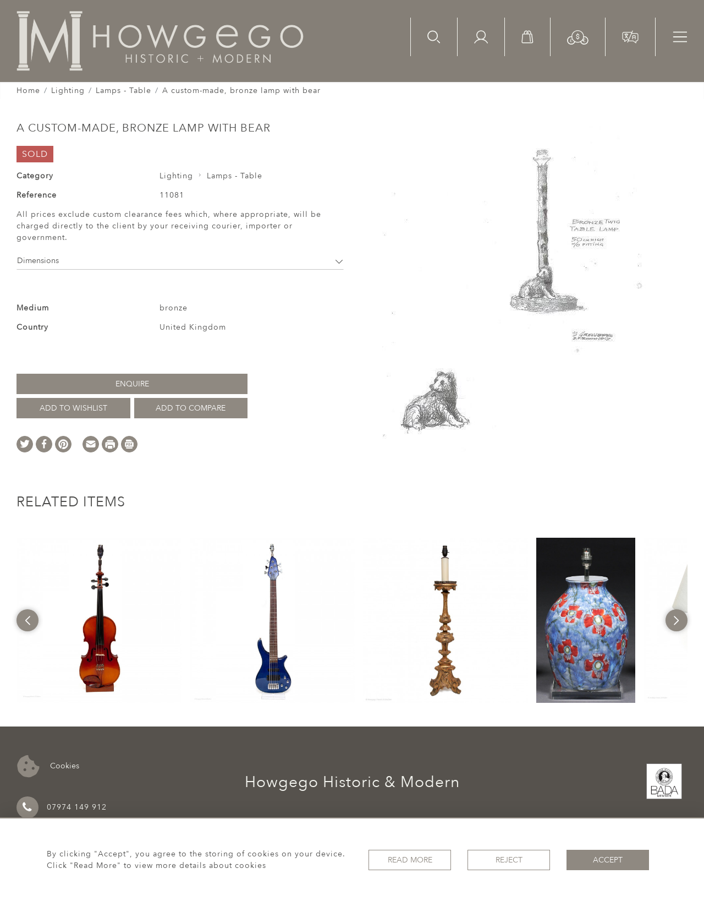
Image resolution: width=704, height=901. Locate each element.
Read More (410, 860)
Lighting (68, 90)
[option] (99, 620)
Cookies (48, 766)
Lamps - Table (123, 90)
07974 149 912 (61, 807)
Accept (608, 860)
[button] (577, 36)
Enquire (132, 384)
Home (28, 90)
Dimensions (180, 260)
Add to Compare (191, 408)
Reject (509, 860)
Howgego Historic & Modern (352, 782)
